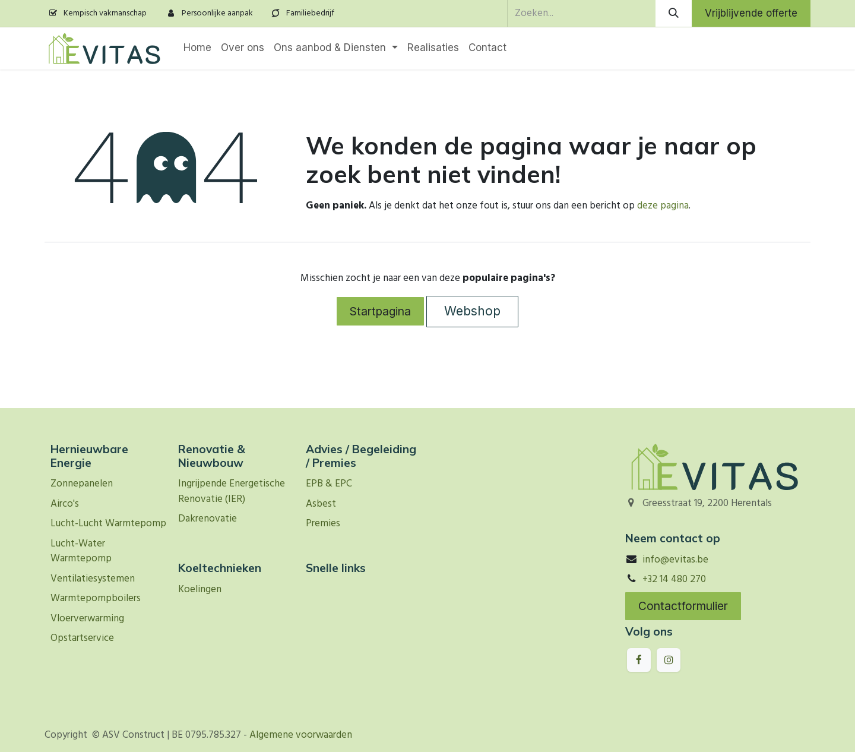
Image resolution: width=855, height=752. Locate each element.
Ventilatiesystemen (92, 579)
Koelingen (199, 590)
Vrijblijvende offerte (751, 13)
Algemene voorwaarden (300, 735)
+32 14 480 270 (674, 579)
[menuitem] (197, 48)
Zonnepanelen (81, 484)
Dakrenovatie (207, 519)
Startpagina (380, 311)
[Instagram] (668, 660)
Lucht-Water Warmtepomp (81, 551)
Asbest (321, 504)
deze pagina (663, 206)
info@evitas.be (675, 560)
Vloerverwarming (87, 619)
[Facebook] (639, 660)
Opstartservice (82, 638)
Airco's (64, 504)
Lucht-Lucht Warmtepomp (108, 524)
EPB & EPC (329, 484)
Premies (323, 524)
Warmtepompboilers (95, 598)
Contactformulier (683, 606)
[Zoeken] (674, 13)
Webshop (472, 310)
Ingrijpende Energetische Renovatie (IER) (231, 491)
